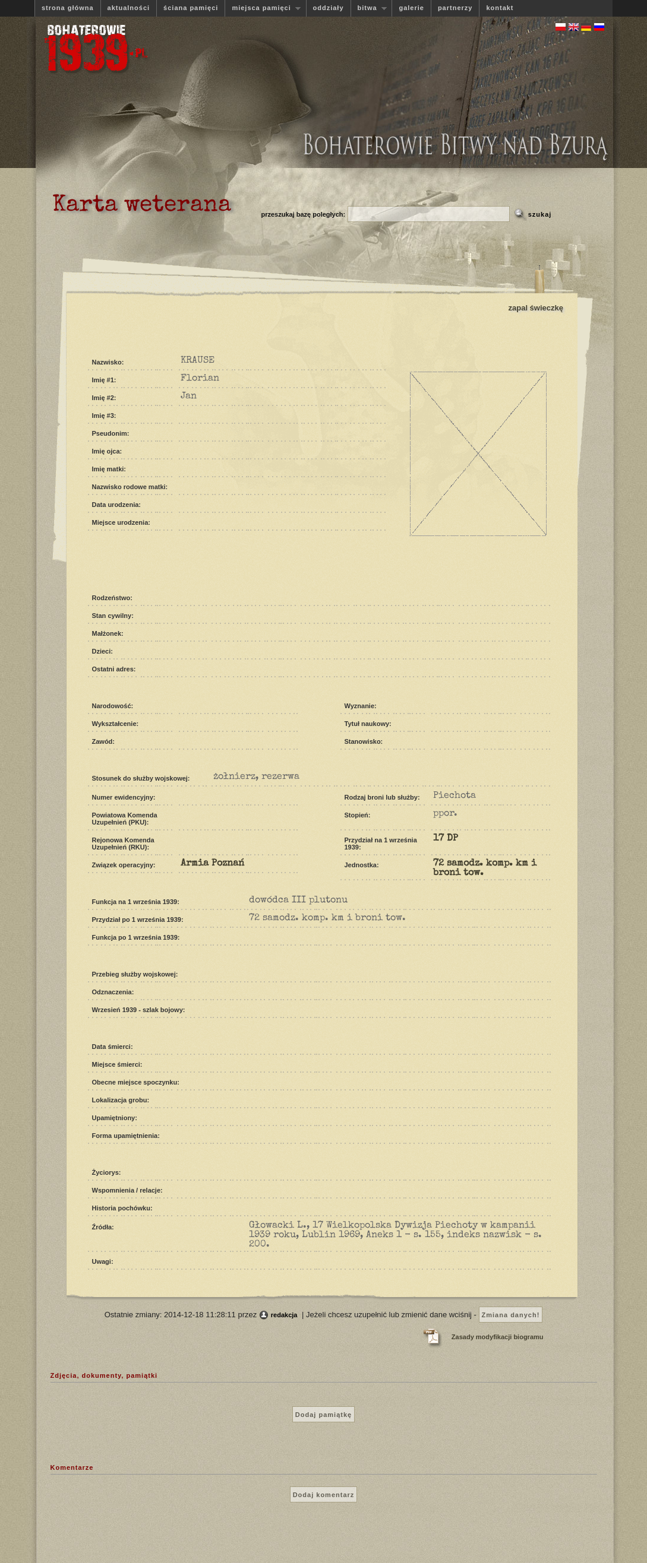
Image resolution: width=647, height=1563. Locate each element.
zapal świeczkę (536, 307)
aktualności (129, 7)
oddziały (328, 7)
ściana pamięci (190, 7)
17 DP (445, 839)
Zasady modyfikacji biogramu (498, 1336)
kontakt (499, 7)
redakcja (284, 1314)
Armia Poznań (212, 863)
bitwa (369, 8)
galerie (411, 7)
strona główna (68, 7)
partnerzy (455, 7)
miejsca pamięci (263, 8)
